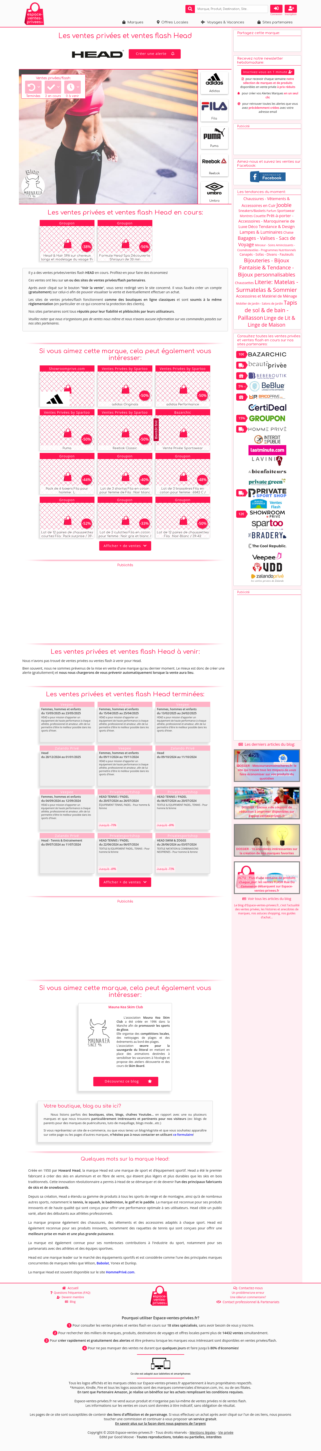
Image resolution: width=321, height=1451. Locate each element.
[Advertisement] (125, 602)
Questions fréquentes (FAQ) (70, 1293)
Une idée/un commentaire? (248, 1297)
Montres (246, 216)
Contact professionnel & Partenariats (248, 1302)
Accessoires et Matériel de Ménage (266, 296)
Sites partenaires (275, 22)
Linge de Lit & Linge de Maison (271, 321)
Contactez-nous (248, 1288)
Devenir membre (70, 1297)
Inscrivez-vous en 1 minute (267, 72)
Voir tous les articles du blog (266, 898)
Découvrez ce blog (129, 1081)
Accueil (70, 1288)
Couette (260, 216)
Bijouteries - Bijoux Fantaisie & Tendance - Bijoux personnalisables (266, 267)
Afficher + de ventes (125, 545)
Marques (132, 22)
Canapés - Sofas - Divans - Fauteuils (267, 254)
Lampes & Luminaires (261, 232)
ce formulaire (183, 1134)
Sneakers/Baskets (252, 210)
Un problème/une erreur (248, 1293)
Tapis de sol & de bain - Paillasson (267, 310)
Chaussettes (244, 283)
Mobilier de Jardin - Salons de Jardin (259, 304)
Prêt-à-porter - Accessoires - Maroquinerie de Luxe (266, 221)
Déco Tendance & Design (271, 226)
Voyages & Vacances (222, 22)
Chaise (288, 232)
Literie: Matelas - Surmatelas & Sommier (267, 286)
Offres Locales (172, 22)
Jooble (283, 204)
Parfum (271, 211)
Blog (70, 1302)
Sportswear (286, 210)
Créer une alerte (155, 53)
